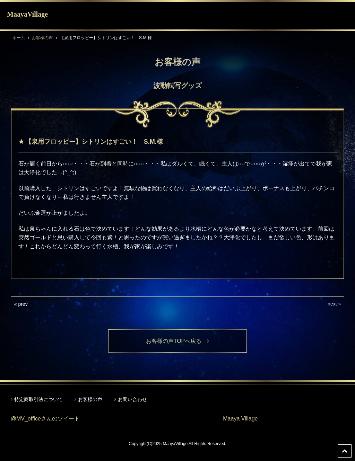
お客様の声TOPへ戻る (177, 341)
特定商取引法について (38, 399)
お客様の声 (42, 37)
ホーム (18, 37)
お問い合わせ (132, 399)
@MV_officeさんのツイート (45, 419)
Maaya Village (240, 419)
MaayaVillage (27, 14)
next (332, 304)
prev (22, 304)
